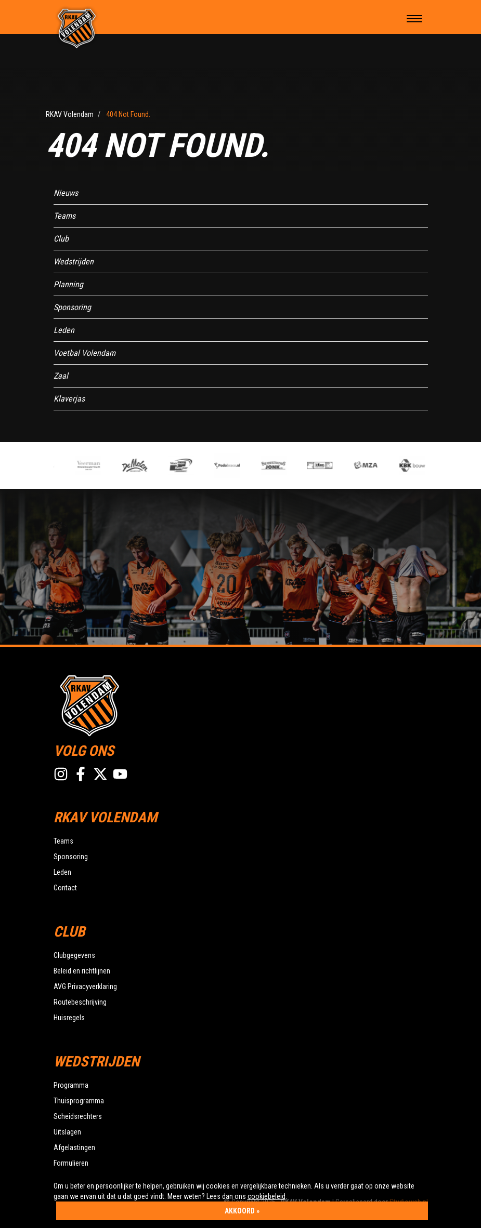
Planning (68, 284)
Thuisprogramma (79, 1101)
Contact (65, 888)
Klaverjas (69, 399)
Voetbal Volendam (84, 353)
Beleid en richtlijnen (82, 971)
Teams (64, 216)
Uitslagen (67, 1132)
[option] (183, 465)
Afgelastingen (74, 1147)
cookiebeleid (266, 1196)
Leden (64, 330)
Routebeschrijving (80, 1002)
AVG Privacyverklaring (85, 986)
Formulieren (71, 1163)
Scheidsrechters (78, 1116)
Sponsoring (72, 307)
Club (61, 239)
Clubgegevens (74, 955)
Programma (71, 1085)
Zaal (61, 376)
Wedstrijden (74, 261)
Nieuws (66, 193)
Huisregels (69, 1017)
